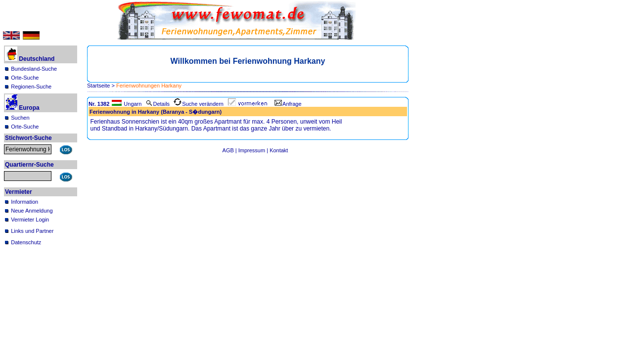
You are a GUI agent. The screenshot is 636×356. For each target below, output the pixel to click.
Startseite (98, 86)
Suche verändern (199, 104)
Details (158, 104)
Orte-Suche (25, 78)
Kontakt (279, 150)
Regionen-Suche (31, 86)
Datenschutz (26, 242)
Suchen (20, 118)
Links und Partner (32, 231)
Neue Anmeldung (31, 211)
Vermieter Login (30, 219)
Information (24, 202)
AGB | (230, 150)
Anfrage (288, 104)
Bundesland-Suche (34, 69)
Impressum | (254, 150)
